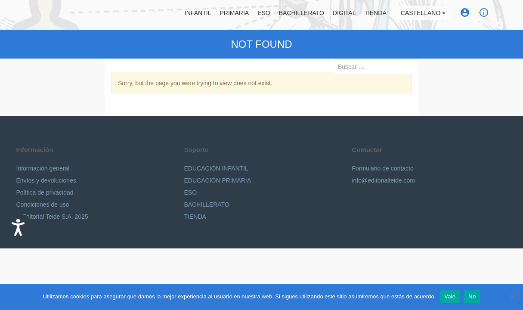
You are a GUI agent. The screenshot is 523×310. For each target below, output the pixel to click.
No (472, 296)
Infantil (198, 15)
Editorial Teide (24, 14)
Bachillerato (301, 15)
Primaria (234, 15)
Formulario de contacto (383, 168)
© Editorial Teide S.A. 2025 (52, 216)
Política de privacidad (45, 192)
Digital (344, 15)
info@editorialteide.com (383, 180)
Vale (449, 296)
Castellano (423, 15)
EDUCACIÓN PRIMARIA (217, 180)
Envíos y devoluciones (46, 180)
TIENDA (195, 216)
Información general (43, 168)
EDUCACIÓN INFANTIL (216, 168)
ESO (263, 15)
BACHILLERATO (206, 204)
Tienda (375, 15)
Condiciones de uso (42, 204)
